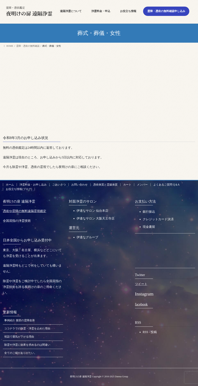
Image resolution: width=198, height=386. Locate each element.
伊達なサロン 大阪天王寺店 (95, 218)
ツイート (141, 284)
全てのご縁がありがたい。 (20, 352)
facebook (141, 304)
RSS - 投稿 (150, 332)
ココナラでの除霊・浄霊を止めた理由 (27, 328)
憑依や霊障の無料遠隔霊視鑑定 (24, 211)
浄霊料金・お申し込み (33, 184)
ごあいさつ (59, 184)
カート (127, 184)
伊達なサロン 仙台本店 (92, 210)
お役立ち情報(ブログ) (19, 189)
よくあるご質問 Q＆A (166, 184)
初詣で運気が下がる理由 (19, 336)
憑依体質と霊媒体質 (105, 184)
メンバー (142, 184)
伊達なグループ (87, 237)
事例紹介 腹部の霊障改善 (19, 320)
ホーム (10, 184)
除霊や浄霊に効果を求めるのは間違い (27, 344)
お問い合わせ (79, 184)
